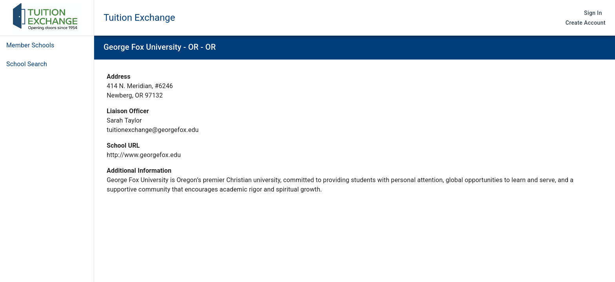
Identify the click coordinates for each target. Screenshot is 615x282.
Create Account (586, 23)
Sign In (593, 13)
